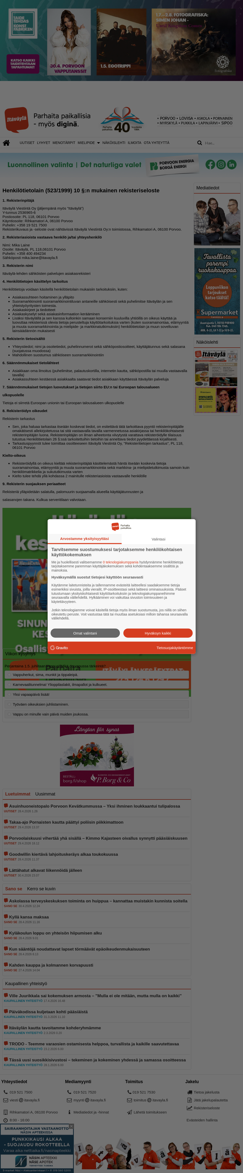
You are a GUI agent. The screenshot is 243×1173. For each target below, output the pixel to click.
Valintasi (159, 539)
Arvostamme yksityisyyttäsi (84, 538)
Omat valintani (85, 633)
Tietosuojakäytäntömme (174, 648)
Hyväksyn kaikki (158, 633)
